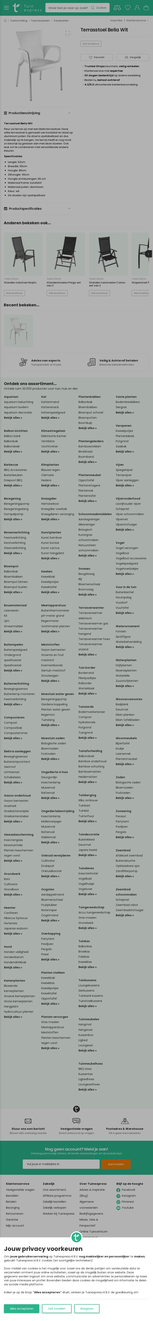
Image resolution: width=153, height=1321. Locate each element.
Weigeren (87, 1309)
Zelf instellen (57, 1309)
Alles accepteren (21, 1309)
